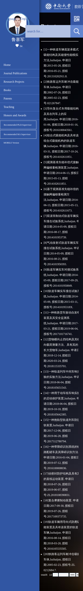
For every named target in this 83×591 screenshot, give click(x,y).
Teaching (9, 106)
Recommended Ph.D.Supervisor (18, 125)
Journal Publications (15, 73)
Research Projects (14, 81)
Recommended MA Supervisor (17, 134)
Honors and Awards (15, 115)
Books (7, 90)
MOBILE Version (11, 143)
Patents (8, 98)
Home (7, 64)
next (72, 574)
